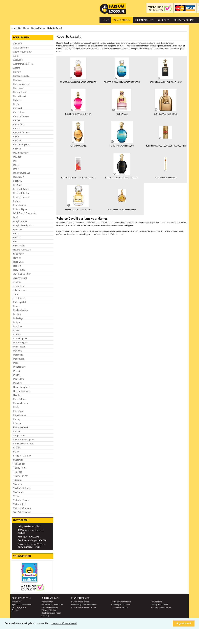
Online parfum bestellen (121, 602)
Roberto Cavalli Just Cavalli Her (78, 178)
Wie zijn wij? (17, 602)
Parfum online (156, 602)
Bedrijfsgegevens (19, 607)
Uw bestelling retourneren (52, 605)
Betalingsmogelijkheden (51, 613)
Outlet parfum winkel (159, 605)
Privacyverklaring (49, 610)
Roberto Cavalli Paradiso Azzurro (122, 82)
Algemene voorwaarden (21, 605)
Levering (45, 616)
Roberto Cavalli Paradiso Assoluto (78, 82)
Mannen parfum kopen (120, 605)
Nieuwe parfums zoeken (161, 607)
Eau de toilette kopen (80, 602)
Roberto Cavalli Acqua (122, 146)
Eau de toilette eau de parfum (83, 607)
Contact (15, 610)
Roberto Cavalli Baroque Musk (165, 82)
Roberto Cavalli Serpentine (121, 210)
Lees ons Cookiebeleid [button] (64, 623)
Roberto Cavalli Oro (165, 178)
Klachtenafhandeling (50, 607)
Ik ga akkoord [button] (183, 623)
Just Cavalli (122, 114)
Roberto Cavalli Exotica (78, 114)
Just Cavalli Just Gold (165, 114)
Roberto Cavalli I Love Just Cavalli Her (165, 146)
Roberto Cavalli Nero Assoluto (121, 178)
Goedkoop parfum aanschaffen (84, 605)
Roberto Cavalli (78, 146)
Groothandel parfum (119, 607)
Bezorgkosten (47, 602)
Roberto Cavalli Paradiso (78, 210)
